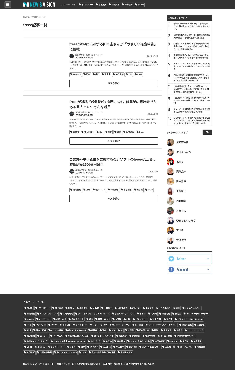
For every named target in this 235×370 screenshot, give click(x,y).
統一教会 (139, 325)
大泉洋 (118, 319)
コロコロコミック (195, 330)
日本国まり (144, 330)
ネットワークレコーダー (197, 314)
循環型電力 (150, 336)
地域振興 (102, 4)
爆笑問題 (166, 314)
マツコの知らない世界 (140, 341)
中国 (128, 319)
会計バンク (96, 341)
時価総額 (114, 193)
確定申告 (120, 74)
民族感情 (167, 330)
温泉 (104, 330)
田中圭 (107, 74)
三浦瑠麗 (31, 314)
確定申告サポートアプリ (37, 341)
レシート (77, 74)
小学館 (131, 330)
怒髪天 (71, 308)
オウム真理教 (164, 308)
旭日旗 (185, 341)
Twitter (181, 258)
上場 (88, 193)
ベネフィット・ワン (49, 314)
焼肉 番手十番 (77, 319)
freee (139, 74)
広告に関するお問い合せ (88, 364)
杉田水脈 (197, 341)
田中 (88, 74)
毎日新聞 (123, 336)
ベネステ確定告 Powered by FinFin (69, 341)
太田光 (154, 314)
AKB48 (96, 308)
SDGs (174, 325)
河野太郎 (136, 336)
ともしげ (66, 325)
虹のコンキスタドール (67, 352)
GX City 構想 (166, 336)
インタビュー (87, 4)
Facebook (183, 269)
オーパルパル (186, 347)
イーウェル (58, 336)
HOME (26, 17)
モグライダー (81, 325)
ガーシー (44, 336)
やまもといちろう (193, 308)
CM (130, 74)
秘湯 (29, 330)
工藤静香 (201, 325)
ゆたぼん (41, 347)
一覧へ (207, 132)
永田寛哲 (31, 352)
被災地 (109, 341)
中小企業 (127, 193)
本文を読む (114, 83)
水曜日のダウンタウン (124, 314)
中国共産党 (160, 341)
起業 (110, 131)
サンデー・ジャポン (121, 325)
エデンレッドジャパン (104, 336)
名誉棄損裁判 (46, 352)
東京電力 (121, 341)
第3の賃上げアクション (78, 336)
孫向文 (178, 314)
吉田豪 (30, 308)
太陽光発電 (68, 314)
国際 (156, 330)
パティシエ (41, 325)
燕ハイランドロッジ (77, 330)
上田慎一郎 (170, 347)
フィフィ (94, 347)
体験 (113, 330)
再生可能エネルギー (186, 336)
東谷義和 (31, 336)
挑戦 (97, 74)
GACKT (173, 341)
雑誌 (119, 131)
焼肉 (91, 319)
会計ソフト (100, 193)
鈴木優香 (83, 308)
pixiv (84, 352)
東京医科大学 (126, 352)
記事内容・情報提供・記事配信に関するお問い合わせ (128, 364)
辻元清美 (133, 347)
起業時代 (130, 131)
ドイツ (142, 314)
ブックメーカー (57, 347)
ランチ (141, 4)
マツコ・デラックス (157, 325)
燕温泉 (94, 330)
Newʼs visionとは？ (32, 364)
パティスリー (141, 319)
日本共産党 (122, 308)
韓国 (178, 308)
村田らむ (136, 308)
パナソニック (45, 319)
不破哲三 (108, 308)
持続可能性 (187, 325)
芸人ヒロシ (89, 131)
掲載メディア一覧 (65, 364)
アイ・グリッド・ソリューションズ (93, 314)
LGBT (29, 347)
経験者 (76, 131)
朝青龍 (179, 330)
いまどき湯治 (57, 330)
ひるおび (120, 347)
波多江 (169, 319)
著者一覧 (49, 364)
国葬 (83, 347)
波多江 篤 (157, 319)
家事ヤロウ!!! (104, 319)
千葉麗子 (149, 308)
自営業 (140, 193)
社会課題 (115, 4)
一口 (29, 325)
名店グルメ (61, 319)
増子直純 (59, 308)
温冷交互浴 (41, 330)
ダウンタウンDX (100, 325)
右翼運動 (201, 347)
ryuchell (107, 347)
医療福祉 (129, 4)
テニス (72, 347)
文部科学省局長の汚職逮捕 (103, 352)
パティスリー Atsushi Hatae (190, 319)
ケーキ (54, 325)
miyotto (30, 319)
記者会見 (77, 193)
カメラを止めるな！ (151, 347)
